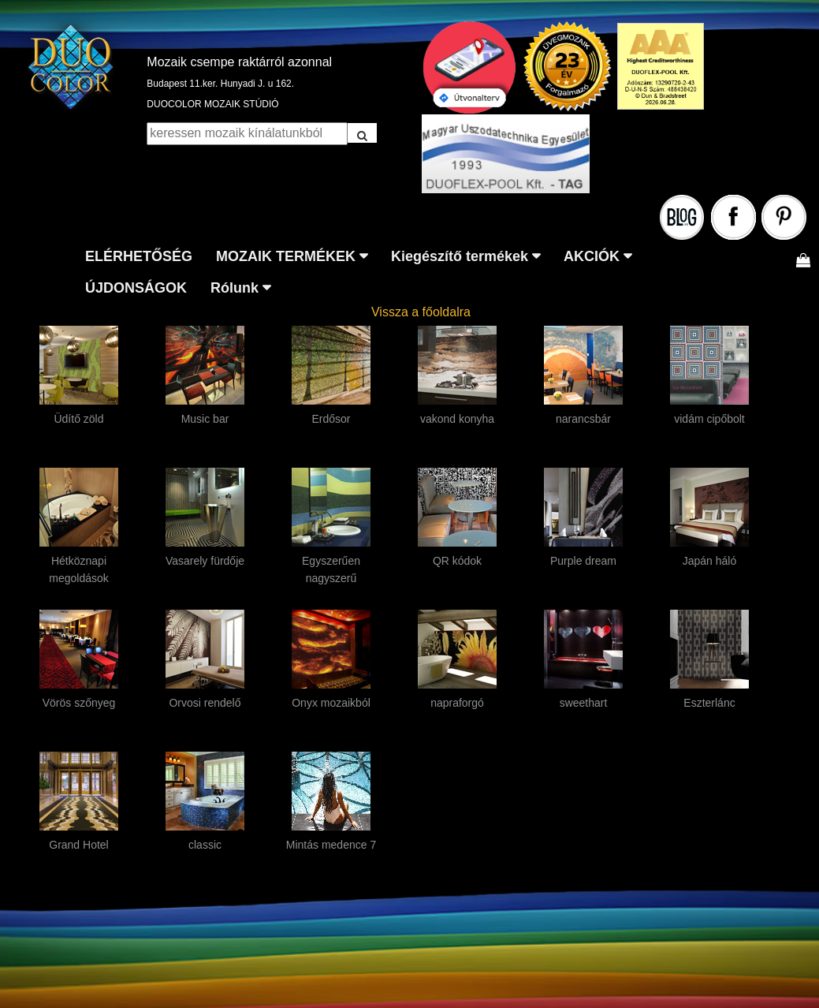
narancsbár (583, 419)
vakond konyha (457, 419)
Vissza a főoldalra (421, 312)
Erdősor (330, 419)
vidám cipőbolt (709, 419)
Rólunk (234, 288)
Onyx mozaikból (331, 702)
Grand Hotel (78, 844)
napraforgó (457, 702)
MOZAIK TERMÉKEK (286, 256)
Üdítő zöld (78, 419)
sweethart (584, 702)
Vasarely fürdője (205, 560)
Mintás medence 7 (331, 844)
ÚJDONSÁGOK (136, 288)
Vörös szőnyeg (79, 702)
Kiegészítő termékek (459, 256)
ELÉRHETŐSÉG (138, 256)
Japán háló (710, 560)
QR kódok (457, 560)
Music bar (205, 419)
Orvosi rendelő (204, 702)
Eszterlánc (709, 702)
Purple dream (583, 560)
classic (205, 844)
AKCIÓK (592, 256)
